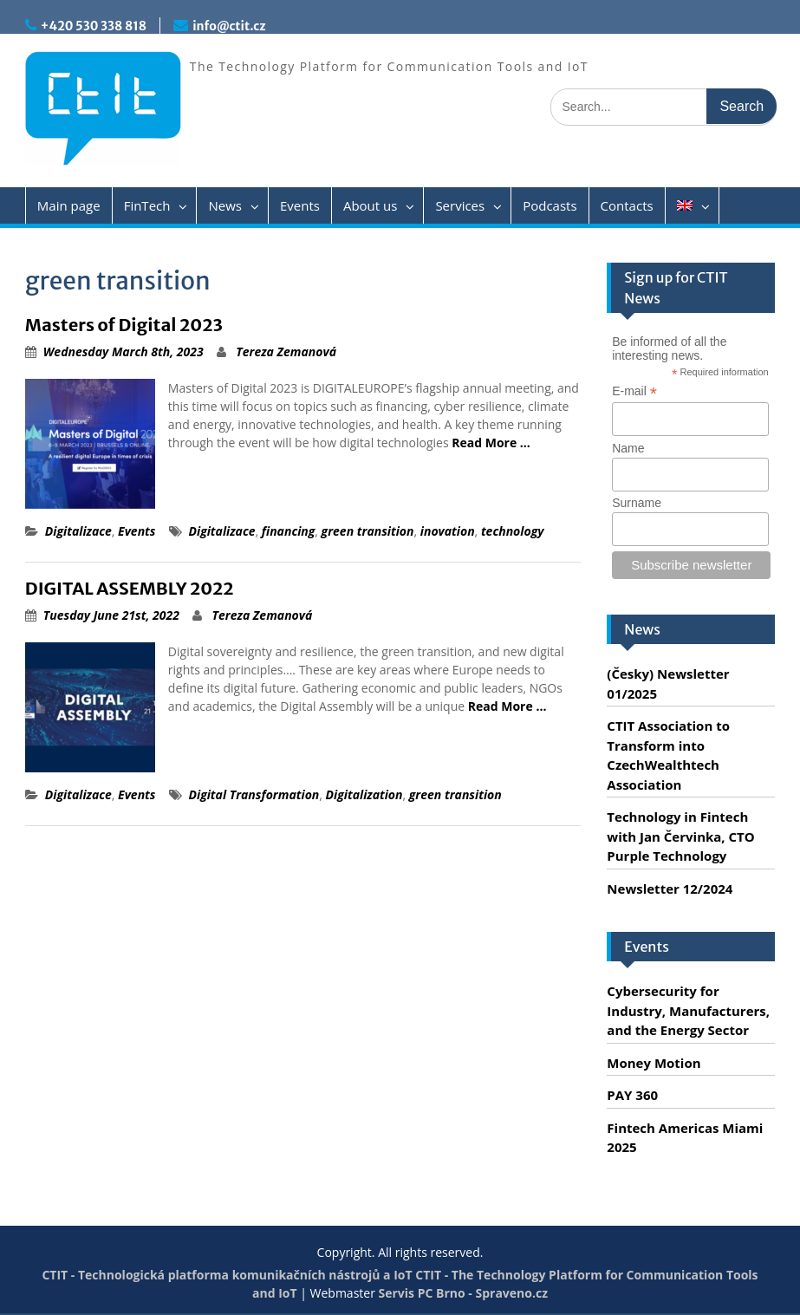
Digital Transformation (254, 794)
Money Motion (653, 1062)
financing (288, 531)
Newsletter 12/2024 (669, 888)
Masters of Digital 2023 (124, 324)
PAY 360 (632, 1094)
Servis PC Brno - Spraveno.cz (463, 1293)
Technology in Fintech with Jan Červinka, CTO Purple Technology (680, 836)
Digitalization (364, 794)
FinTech (147, 205)
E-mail (634, 391)
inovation (447, 531)
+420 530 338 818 (93, 26)
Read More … (491, 442)
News (225, 205)
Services (460, 205)
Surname (636, 503)
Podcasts (549, 205)
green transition (368, 531)
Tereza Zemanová (286, 351)
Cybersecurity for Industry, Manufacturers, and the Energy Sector (688, 1010)
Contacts (627, 205)
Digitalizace (78, 531)
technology (512, 531)
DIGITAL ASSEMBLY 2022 (129, 588)
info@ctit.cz (228, 26)
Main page (69, 205)
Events (300, 205)
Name (628, 448)
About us (370, 205)
